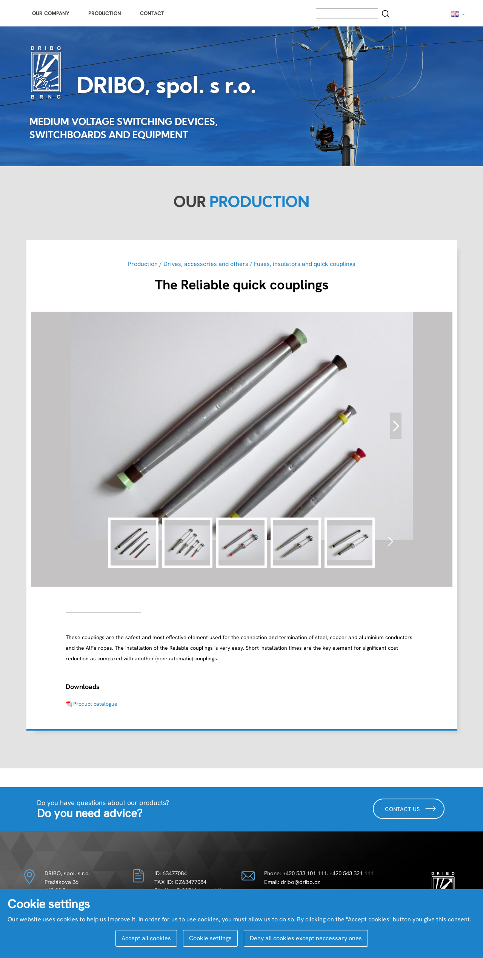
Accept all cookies (146, 938)
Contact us (410, 808)
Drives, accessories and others (205, 264)
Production (104, 13)
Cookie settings (210, 938)
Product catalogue (95, 703)
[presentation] (395, 426)
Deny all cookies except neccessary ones (306, 938)
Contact (152, 13)
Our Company (50, 13)
